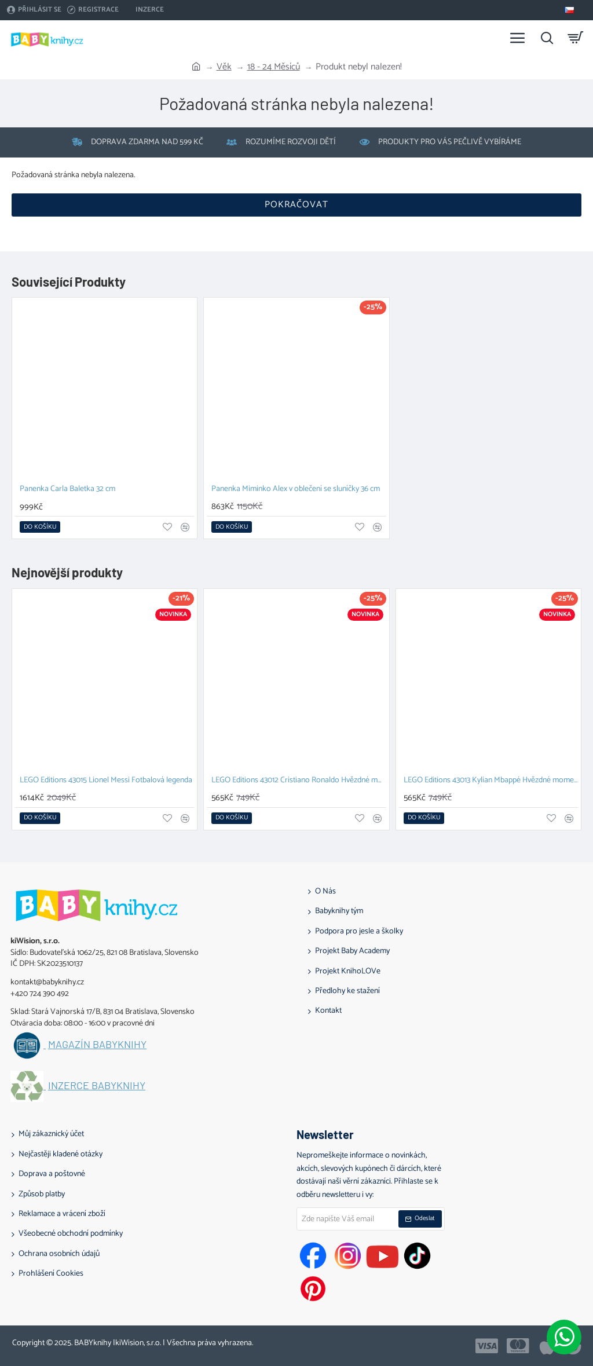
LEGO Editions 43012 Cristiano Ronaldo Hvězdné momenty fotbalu (298, 780)
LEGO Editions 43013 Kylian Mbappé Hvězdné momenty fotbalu (491, 780)
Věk (224, 67)
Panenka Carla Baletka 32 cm (67, 489)
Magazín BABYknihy (97, 1044)
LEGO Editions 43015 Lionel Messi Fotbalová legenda (106, 780)
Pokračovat (296, 205)
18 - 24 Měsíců (273, 67)
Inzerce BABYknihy (96, 1086)
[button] (40, 527)
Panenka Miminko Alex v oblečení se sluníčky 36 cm (295, 489)
